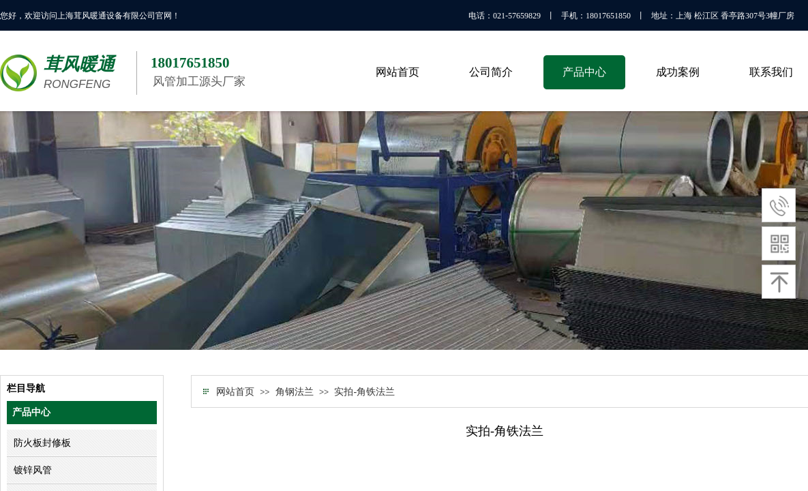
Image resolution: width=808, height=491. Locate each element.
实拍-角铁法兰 (364, 392)
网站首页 (235, 392)
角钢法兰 (294, 392)
